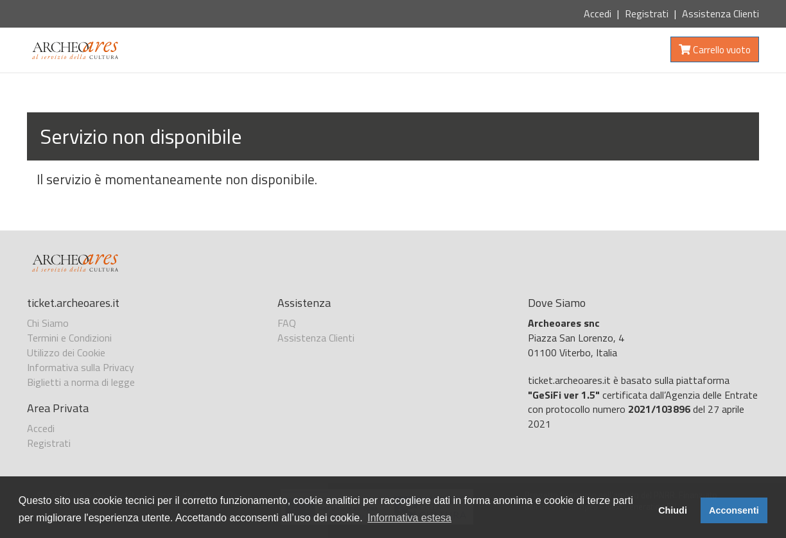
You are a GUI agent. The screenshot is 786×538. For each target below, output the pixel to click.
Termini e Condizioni (69, 337)
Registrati (646, 13)
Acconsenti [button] (734, 510)
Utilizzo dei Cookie (66, 352)
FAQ (286, 323)
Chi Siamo (48, 323)
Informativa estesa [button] (409, 517)
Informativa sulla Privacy (80, 367)
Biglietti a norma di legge (81, 382)
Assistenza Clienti (720, 13)
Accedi (597, 13)
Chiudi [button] (672, 510)
